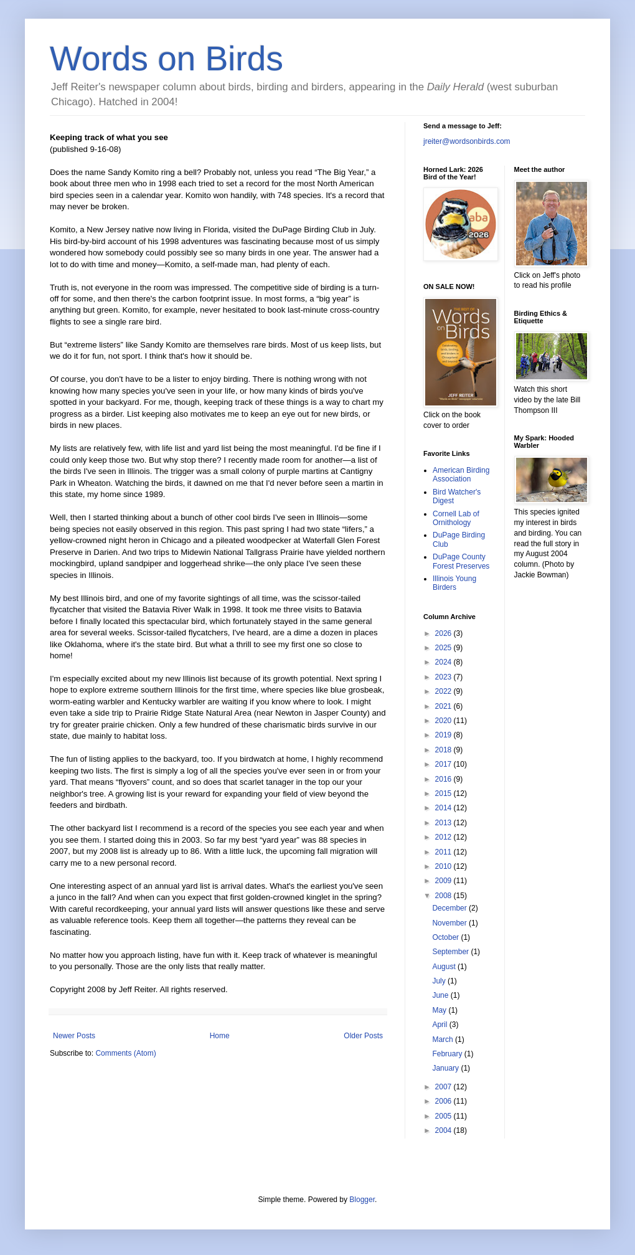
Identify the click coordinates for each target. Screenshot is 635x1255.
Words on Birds (166, 58)
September (451, 951)
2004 (444, 1130)
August (445, 966)
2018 (444, 750)
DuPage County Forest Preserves (461, 561)
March (443, 1039)
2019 (444, 735)
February (448, 1053)
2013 (444, 822)
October (446, 937)
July (440, 981)
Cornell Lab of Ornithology (456, 518)
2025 (444, 647)
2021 (444, 706)
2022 (444, 691)
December (450, 908)
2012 (444, 837)
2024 (444, 662)
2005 (444, 1116)
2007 (444, 1086)
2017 (444, 764)
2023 (444, 677)
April (440, 1024)
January (446, 1068)
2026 (444, 633)
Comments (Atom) (125, 1053)
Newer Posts (74, 1035)
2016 (444, 779)
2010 (444, 866)
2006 (444, 1101)
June (441, 995)
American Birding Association (461, 474)
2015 (444, 793)
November (450, 923)
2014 (444, 807)
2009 (444, 880)
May (440, 1010)
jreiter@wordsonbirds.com (466, 141)
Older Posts (363, 1035)
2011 (444, 852)
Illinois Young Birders (454, 583)
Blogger (362, 1199)
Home (220, 1035)
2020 (444, 720)
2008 (444, 895)
